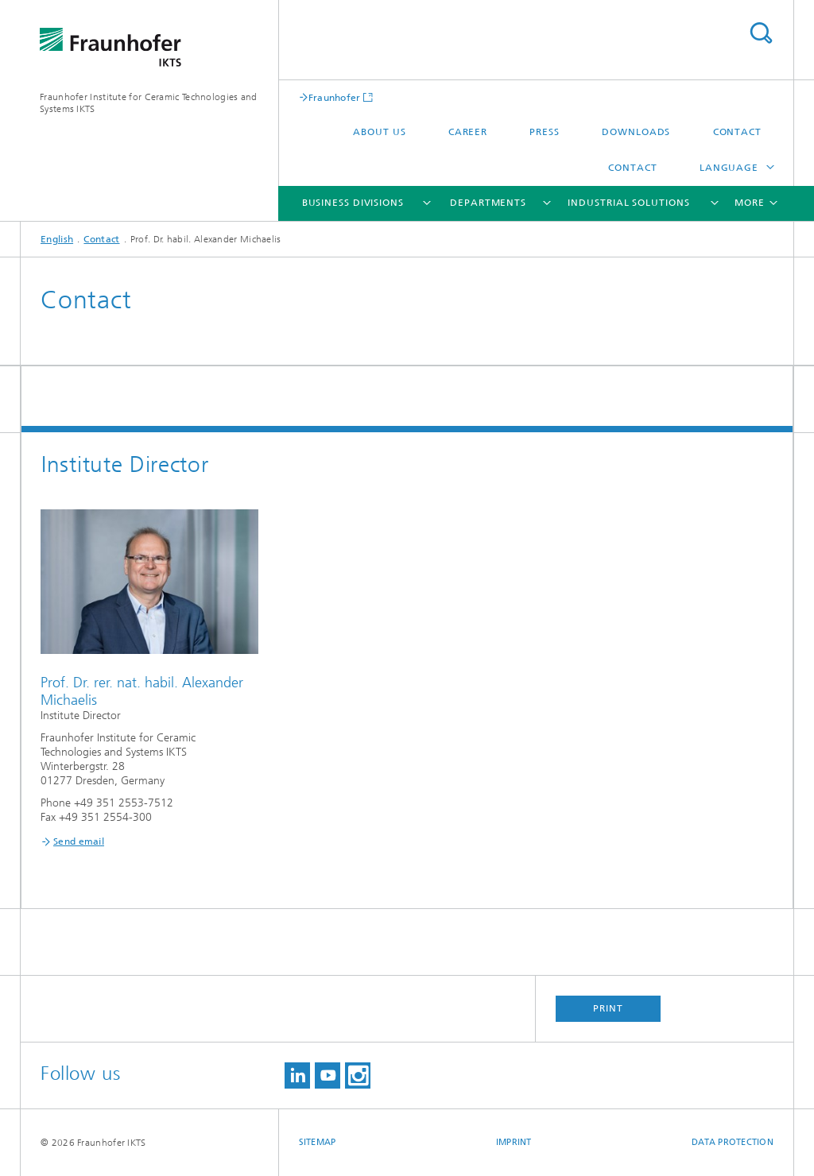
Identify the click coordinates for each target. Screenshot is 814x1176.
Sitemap (317, 1142)
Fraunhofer (334, 97)
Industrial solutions (628, 202)
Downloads (636, 131)
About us (379, 131)
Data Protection (732, 1142)
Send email (78, 841)
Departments (488, 202)
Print (608, 1008)
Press (544, 131)
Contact (737, 131)
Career (467, 131)
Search (760, 33)
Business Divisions (353, 202)
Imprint (514, 1142)
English (57, 239)
